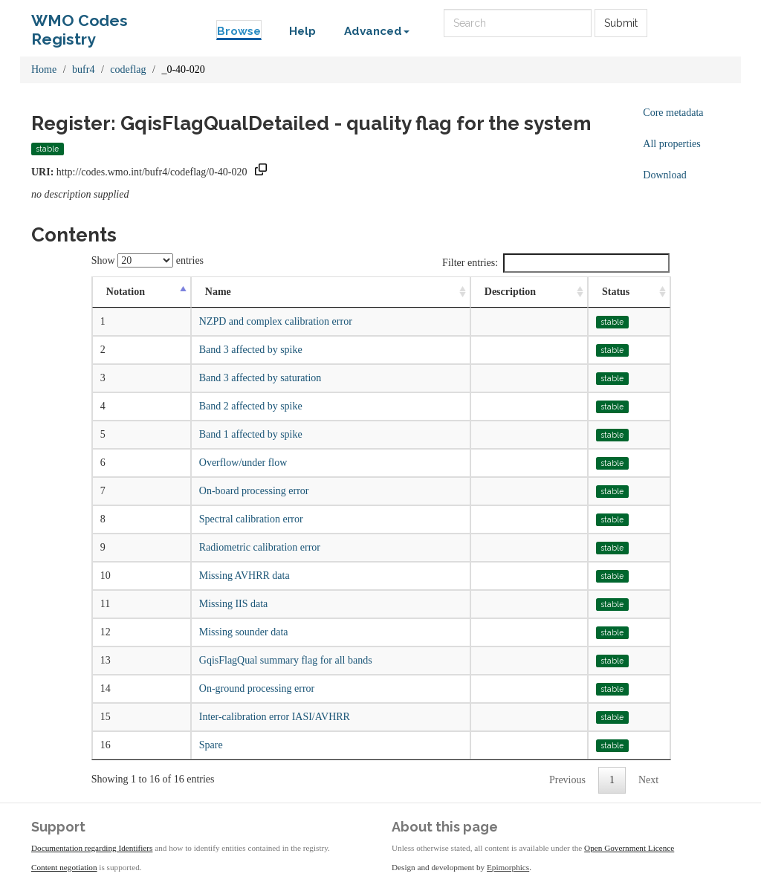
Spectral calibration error (251, 519)
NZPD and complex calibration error (275, 321)
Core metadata (673, 112)
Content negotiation (64, 867)
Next (648, 779)
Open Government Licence (629, 847)
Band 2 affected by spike (250, 406)
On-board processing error (254, 490)
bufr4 (83, 69)
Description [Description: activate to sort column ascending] (510, 291)
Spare (211, 745)
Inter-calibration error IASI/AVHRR (274, 716)
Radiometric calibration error (259, 547)
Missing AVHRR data (244, 575)
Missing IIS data (233, 603)
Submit (621, 23)
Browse (239, 31)
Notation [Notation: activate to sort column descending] (125, 291)
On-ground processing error (257, 688)
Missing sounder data (243, 632)
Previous (567, 779)
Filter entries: (556, 263)
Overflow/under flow (243, 462)
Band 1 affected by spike (250, 434)
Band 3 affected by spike (250, 349)
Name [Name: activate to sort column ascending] (218, 291)
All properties (671, 143)
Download (664, 175)
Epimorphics (508, 867)
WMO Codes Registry (79, 24)
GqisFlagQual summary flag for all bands (285, 660)
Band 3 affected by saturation (260, 377)
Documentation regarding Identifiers (91, 847)
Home (43, 69)
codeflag (128, 69)
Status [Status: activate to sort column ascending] (615, 291)
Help (302, 31)
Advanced (376, 31)
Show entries (147, 260)
